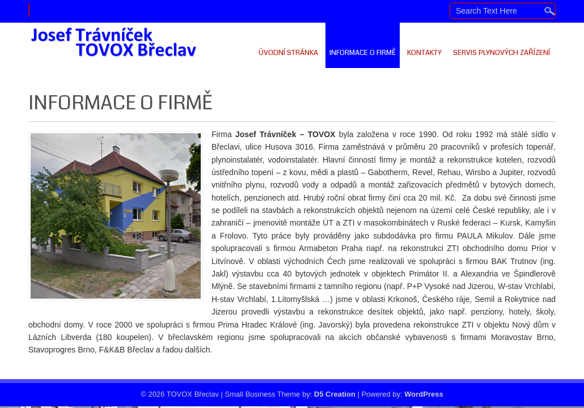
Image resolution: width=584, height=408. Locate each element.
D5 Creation (335, 394)
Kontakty (424, 53)
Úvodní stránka (288, 53)
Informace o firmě (362, 53)
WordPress (423, 394)
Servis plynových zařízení (501, 53)
